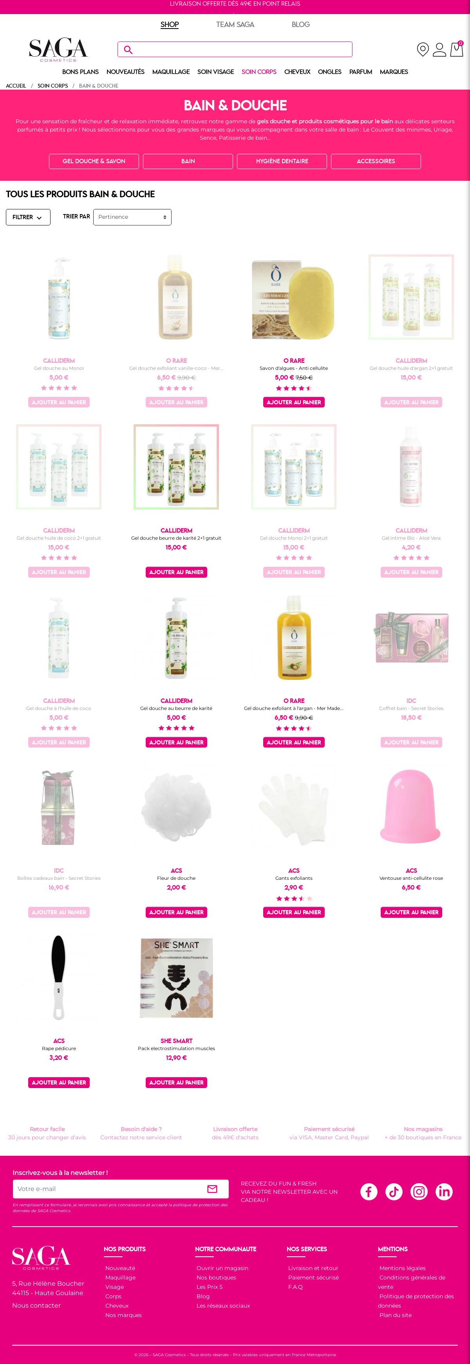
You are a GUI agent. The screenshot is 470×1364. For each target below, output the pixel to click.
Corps (112, 1296)
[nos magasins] (423, 49)
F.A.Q (295, 1286)
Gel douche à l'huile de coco (58, 708)
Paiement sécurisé (313, 1277)
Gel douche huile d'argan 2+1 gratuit (411, 368)
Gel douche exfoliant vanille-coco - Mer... (176, 368)
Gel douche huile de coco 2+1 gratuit (59, 538)
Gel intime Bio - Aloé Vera (411, 538)
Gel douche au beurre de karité (176, 708)
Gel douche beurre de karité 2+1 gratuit (176, 538)
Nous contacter (36, 1305)
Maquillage (120, 1277)
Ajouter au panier (59, 402)
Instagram (418, 1191)
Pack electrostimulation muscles (176, 1048)
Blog (202, 1296)
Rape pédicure (59, 1048)
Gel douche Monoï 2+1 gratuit (294, 538)
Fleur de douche (176, 878)
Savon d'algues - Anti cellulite (294, 368)
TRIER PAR (76, 217)
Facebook (368, 1191)
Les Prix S (209, 1286)
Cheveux (116, 1305)
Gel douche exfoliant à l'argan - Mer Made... (293, 708)
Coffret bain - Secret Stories (411, 708)
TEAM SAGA (235, 25)
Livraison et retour (312, 1268)
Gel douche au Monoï (59, 368)
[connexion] (439, 50)
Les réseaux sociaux (222, 1305)
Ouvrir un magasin (221, 1268)
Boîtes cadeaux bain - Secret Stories (59, 878)
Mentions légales (402, 1268)
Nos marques (123, 1315)
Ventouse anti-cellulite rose (411, 878)
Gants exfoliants (294, 878)
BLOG (301, 25)
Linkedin (443, 1191)
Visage (114, 1286)
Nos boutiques (215, 1277)
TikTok (393, 1191)
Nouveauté (119, 1268)
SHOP (170, 25)
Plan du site (395, 1315)
